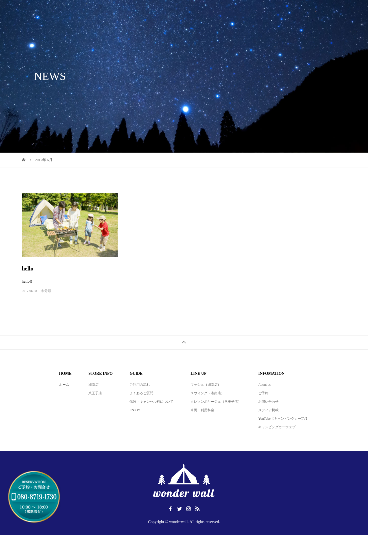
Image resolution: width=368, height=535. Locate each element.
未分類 (46, 291)
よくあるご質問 (141, 393)
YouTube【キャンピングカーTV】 (283, 419)
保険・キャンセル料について (152, 402)
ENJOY (135, 410)
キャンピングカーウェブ (276, 427)
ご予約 (263, 393)
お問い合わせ (268, 402)
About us (264, 385)
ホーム (64, 385)
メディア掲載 (268, 410)
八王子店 (95, 393)
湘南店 (93, 385)
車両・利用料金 (202, 410)
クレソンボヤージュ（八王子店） (215, 402)
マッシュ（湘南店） (205, 385)
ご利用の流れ (140, 385)
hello (27, 268)
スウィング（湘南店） (207, 393)
